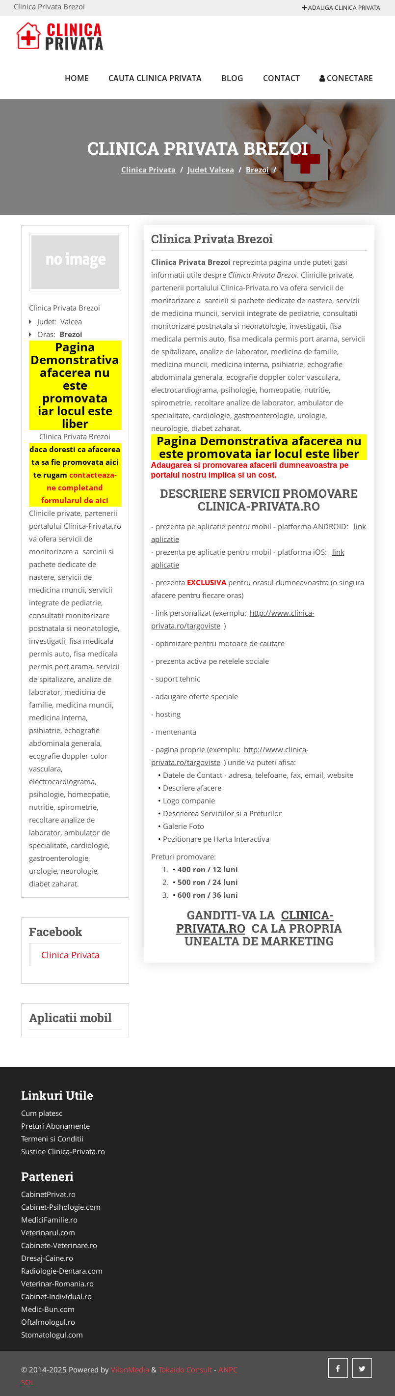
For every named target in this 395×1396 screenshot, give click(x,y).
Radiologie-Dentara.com (62, 1271)
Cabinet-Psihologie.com (61, 1207)
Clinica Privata (148, 169)
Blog (232, 78)
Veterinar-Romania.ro (57, 1283)
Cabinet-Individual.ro (56, 1296)
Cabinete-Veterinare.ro (59, 1245)
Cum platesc (41, 1113)
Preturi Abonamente (55, 1126)
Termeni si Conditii (52, 1138)
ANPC (227, 1369)
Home (77, 78)
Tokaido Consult (185, 1369)
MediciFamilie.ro (49, 1220)
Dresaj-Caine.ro (47, 1258)
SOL (28, 1382)
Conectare (346, 78)
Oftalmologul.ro (48, 1322)
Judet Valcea (210, 169)
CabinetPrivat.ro (48, 1194)
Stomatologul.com (52, 1334)
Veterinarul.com (48, 1232)
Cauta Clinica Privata (155, 78)
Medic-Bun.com (48, 1309)
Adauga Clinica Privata (341, 7)
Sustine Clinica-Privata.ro (63, 1151)
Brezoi (257, 169)
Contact (281, 78)
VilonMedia (130, 1369)
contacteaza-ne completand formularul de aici (79, 487)
